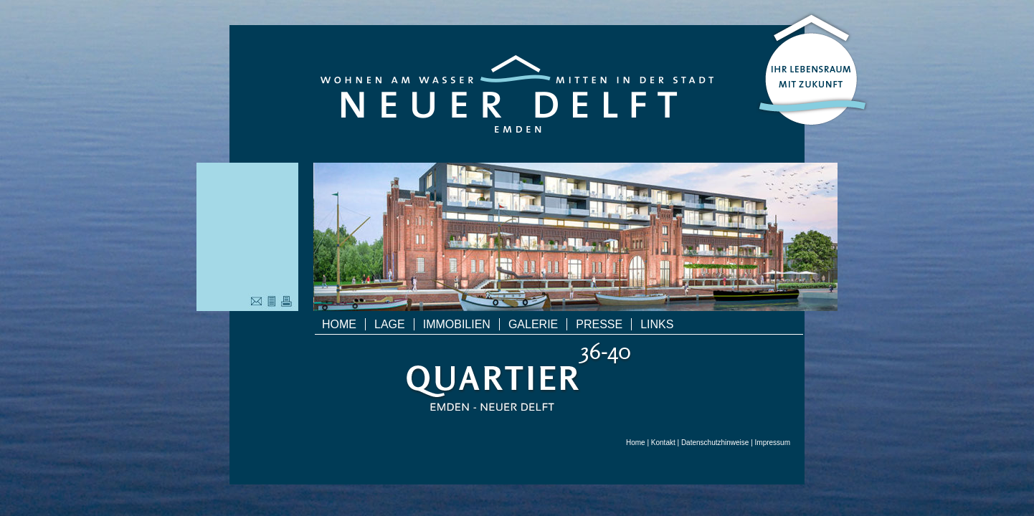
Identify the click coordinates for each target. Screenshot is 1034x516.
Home (339, 324)
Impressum (772, 442)
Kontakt (663, 442)
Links (656, 324)
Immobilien (456, 324)
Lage (389, 324)
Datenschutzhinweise (715, 442)
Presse (599, 324)
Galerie (533, 324)
